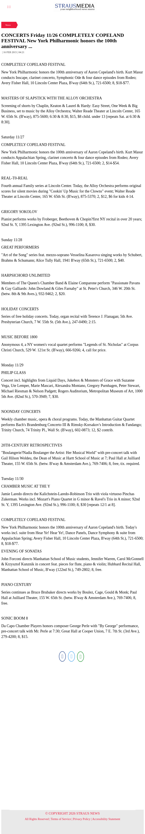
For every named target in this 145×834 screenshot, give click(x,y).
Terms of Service (61, 819)
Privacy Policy (81, 819)
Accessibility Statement (106, 819)
